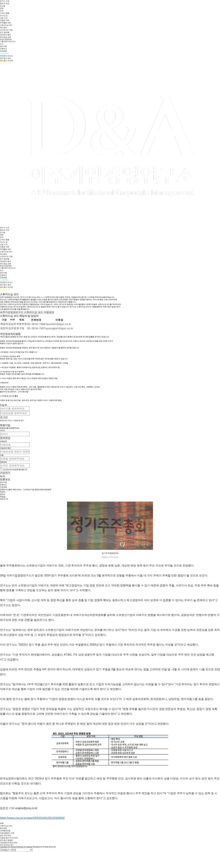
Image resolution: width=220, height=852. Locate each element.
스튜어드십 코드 (6, 25)
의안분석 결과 (5, 35)
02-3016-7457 (36, 328)
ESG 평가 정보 (5, 58)
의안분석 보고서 (6, 56)
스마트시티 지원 (6, 30)
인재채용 (3, 51)
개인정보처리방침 (9, 470)
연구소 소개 (4, 1)
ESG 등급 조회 (5, 37)
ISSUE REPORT (6, 39)
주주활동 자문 (5, 23)
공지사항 (3, 46)
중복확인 (5, 438)
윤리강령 (3, 828)
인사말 (2, 6)
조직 (1, 11)
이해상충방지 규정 (7, 833)
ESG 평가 (3, 27)
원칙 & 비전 (4, 3)
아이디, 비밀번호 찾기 (15, 420)
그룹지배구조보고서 (7, 41)
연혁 (1, 8)
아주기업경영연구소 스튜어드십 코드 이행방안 (27, 312)
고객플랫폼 (4, 53)
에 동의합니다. (15, 470)
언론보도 (3, 49)
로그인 (4, 417)
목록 (1, 823)
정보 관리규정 (5, 835)
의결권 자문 (4, 20)
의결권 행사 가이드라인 (9, 838)
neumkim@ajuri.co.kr (58, 324)
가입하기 (5, 472)
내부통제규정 (5, 831)
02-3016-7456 (36, 324)
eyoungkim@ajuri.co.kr (59, 328)
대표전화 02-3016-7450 (8, 843)
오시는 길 (3, 15)
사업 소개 (3, 18)
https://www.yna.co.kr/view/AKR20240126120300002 (32, 817)
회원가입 (3, 420)
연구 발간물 (4, 32)
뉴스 (1, 44)
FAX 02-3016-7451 (6, 845)
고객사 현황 (4, 13)
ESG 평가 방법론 (6, 840)
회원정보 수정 (5, 63)
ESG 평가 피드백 (6, 61)
